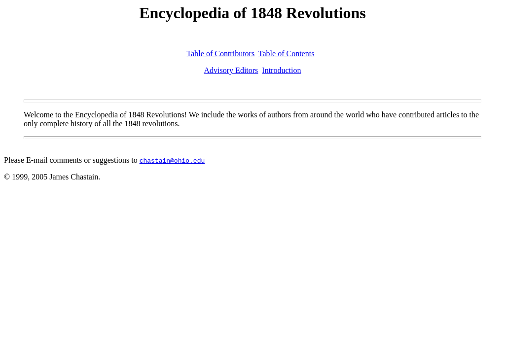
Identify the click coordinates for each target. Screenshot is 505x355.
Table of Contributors (221, 53)
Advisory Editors (231, 70)
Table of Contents (286, 53)
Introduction (281, 70)
